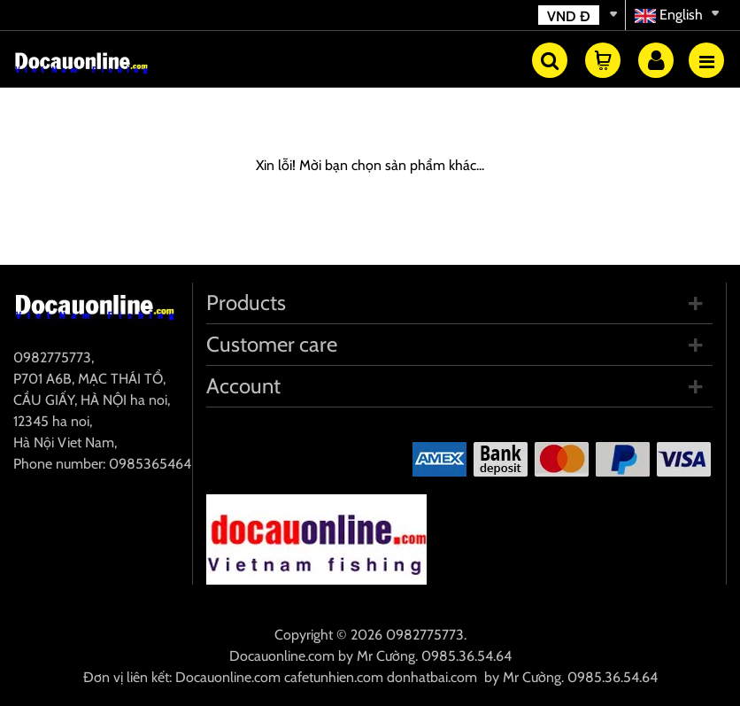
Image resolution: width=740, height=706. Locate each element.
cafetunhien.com (333, 677)
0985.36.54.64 (466, 656)
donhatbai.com (432, 677)
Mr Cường (386, 656)
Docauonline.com (282, 656)
